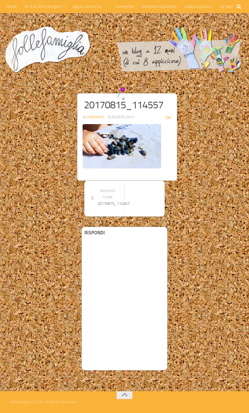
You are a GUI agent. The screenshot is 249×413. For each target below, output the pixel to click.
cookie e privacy (198, 6)
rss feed (226, 6)
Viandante (95, 117)
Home (11, 6)
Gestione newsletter (159, 6)
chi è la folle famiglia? (43, 6)
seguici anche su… (88, 6)
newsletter (124, 6)
